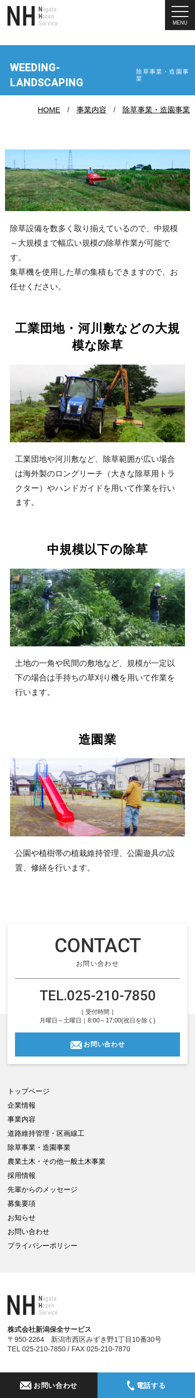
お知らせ (22, 1217)
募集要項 (22, 1203)
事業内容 (91, 109)
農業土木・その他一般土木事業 (57, 1161)
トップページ (29, 1091)
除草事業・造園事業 (156, 109)
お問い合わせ (104, 1044)
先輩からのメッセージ (43, 1189)
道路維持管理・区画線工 (46, 1133)
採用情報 (22, 1175)
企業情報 (22, 1105)
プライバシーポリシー (43, 1246)
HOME (49, 109)
